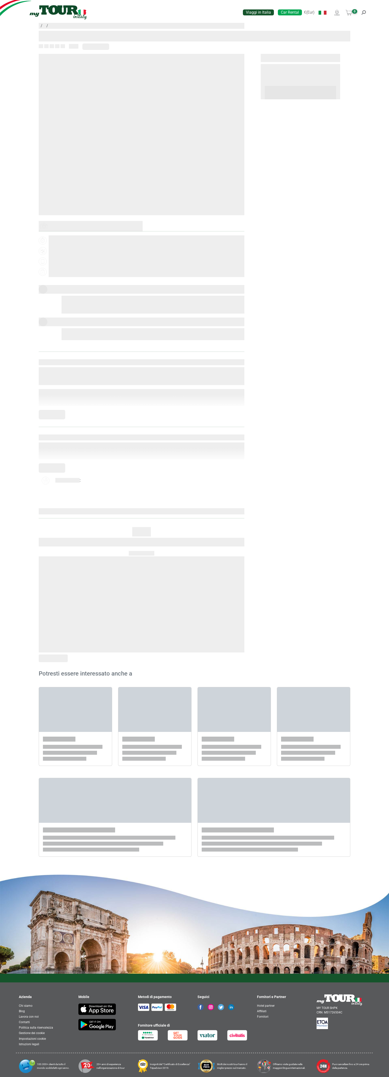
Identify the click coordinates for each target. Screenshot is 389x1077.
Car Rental (290, 12)
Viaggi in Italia (258, 12)
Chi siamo (25, 1005)
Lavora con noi (29, 1016)
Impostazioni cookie (32, 1039)
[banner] (58, 12)
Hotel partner (266, 1005)
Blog (22, 1011)
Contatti (24, 1022)
